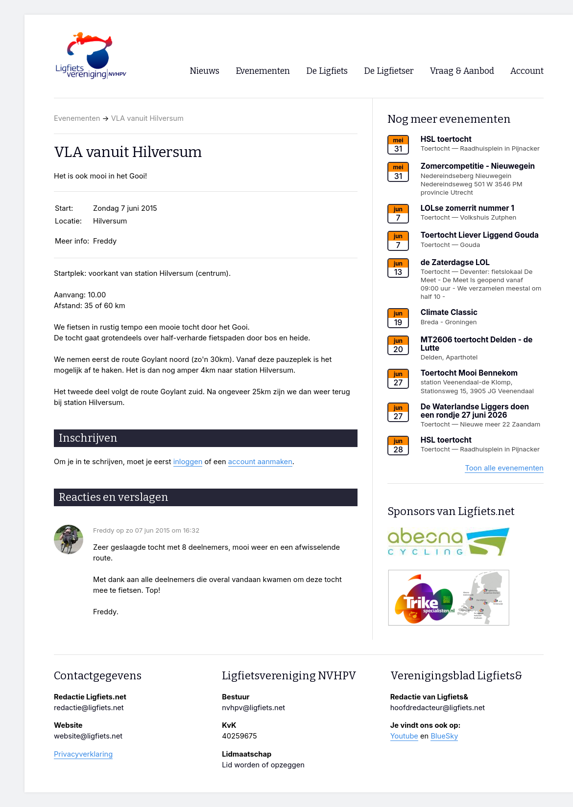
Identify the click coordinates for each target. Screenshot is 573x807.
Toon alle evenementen (504, 468)
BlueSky (444, 736)
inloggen (188, 461)
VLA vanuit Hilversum (147, 118)
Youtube (404, 736)
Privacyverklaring (83, 754)
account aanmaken (260, 461)
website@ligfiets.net (88, 736)
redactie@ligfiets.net (89, 707)
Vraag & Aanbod (462, 71)
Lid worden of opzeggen (263, 765)
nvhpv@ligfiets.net (253, 707)
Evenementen (77, 118)
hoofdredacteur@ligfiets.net (437, 707)
